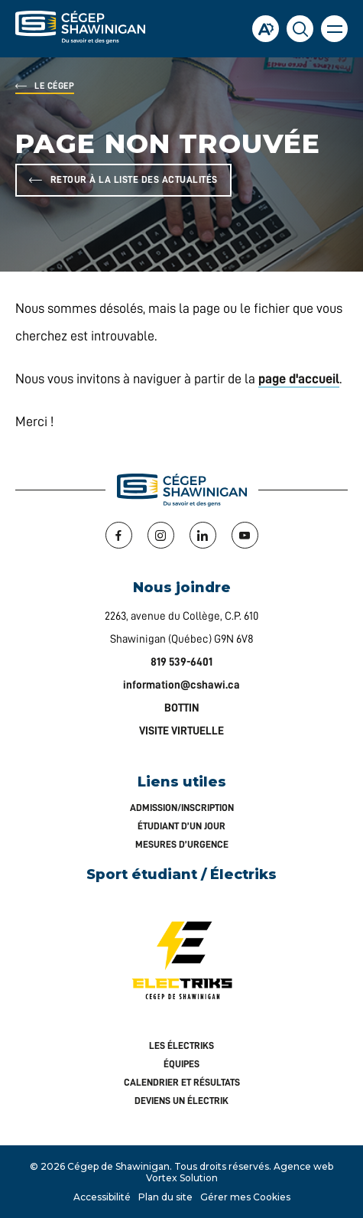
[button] (334, 28)
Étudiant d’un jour (181, 826)
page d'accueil (298, 379)
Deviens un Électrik (181, 1101)
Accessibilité (102, 1197)
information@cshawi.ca (181, 685)
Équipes (181, 1064)
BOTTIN (181, 708)
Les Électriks (181, 1045)
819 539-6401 (181, 662)
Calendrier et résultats (182, 1082)
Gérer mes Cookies (245, 1197)
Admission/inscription (182, 808)
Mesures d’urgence (181, 844)
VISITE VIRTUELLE (181, 731)
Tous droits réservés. (222, 1166)
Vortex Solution (182, 1178)
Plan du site (165, 1197)
